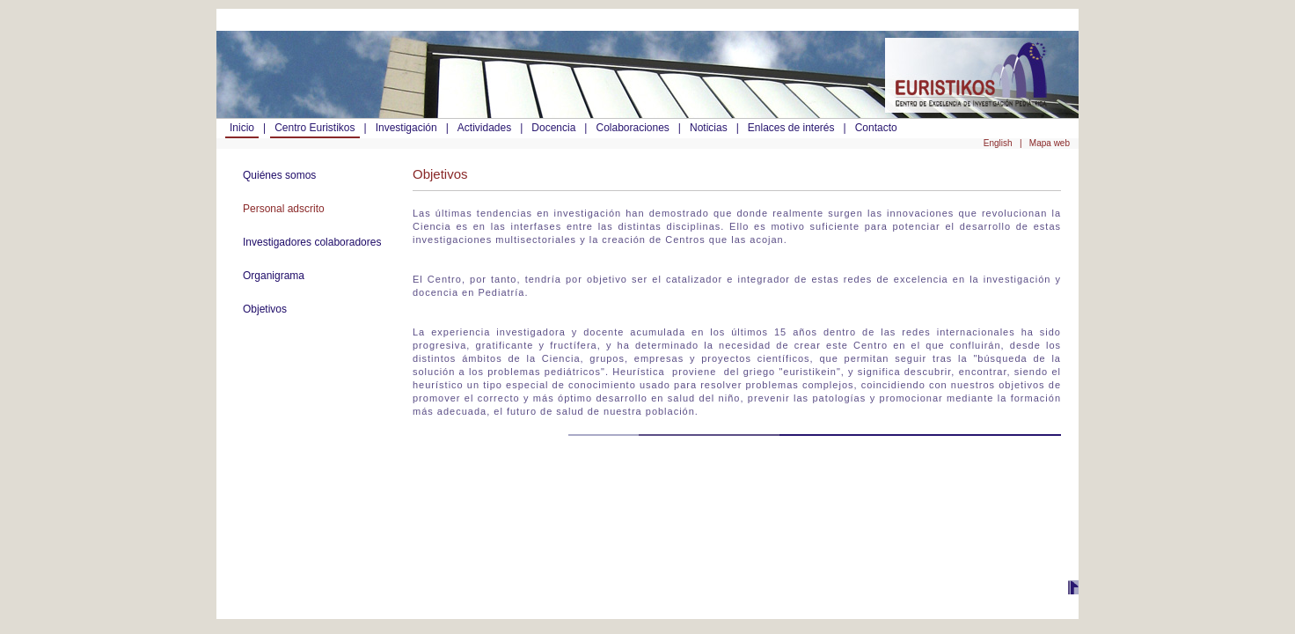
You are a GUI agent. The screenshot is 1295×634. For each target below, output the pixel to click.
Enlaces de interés (791, 128)
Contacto (876, 128)
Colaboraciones (632, 128)
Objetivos (265, 309)
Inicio (242, 128)
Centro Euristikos (314, 128)
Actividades (484, 128)
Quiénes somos (279, 175)
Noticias (709, 128)
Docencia (553, 128)
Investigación (406, 128)
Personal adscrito (284, 209)
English (999, 143)
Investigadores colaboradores (312, 242)
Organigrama (273, 275)
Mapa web (1049, 143)
